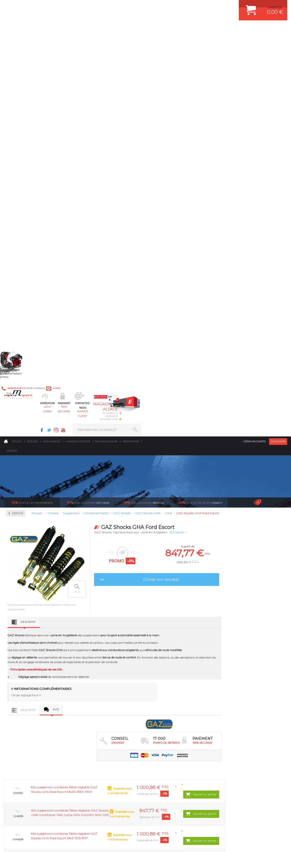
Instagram (201, 6)
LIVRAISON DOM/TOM (237, 709)
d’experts (112, 623)
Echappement (93, 683)
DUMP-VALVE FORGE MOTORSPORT (179, 715)
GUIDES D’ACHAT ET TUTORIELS (244, 722)
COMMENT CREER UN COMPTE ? (245, 677)
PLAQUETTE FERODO (169, 677)
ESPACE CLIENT (233, 671)
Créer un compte (254, 42)
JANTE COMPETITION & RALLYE (176, 722)
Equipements (92, 728)
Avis (114, 336)
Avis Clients (266, 827)
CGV (56, 843)
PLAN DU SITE (69, 843)
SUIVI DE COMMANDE (237, 696)
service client (160, 29)
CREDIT (85, 843)
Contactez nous (29, 794)
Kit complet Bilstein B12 (29, 220)
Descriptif (86, 247)
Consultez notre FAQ (40, 807)
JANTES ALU (163, 696)
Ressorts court (22, 226)
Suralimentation (96, 677)
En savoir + (237, 133)
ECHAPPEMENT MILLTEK (171, 690)
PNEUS (159, 702)
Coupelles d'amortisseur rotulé (28, 190)
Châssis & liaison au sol (101, 696)
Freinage (89, 702)
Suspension (21, 155)
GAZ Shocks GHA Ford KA (143, 563)
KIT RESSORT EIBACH (169, 709)
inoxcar (144, 103)
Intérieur (89, 722)
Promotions (131, 42)
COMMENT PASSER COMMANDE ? (245, 683)
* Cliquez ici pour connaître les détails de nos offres (181, 768)
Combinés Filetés (24, 182)
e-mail (111, 6)
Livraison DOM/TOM (77, 42)
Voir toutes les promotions (262, 103)
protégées (254, 623)
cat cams (87, 103)
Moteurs (89, 671)
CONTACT (18, 843)
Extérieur (90, 715)
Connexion (278, 42)
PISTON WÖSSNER (167, 683)
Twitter (194, 6)
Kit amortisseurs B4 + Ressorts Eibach (26, 201)
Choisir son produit (219, 179)
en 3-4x (41, 623)
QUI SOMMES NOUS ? (19, 715)
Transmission (93, 690)
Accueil (17, 42)
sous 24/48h (90, 29)
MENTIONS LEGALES (39, 843)
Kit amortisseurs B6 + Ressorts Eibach (26, 212)
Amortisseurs (22, 170)
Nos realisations (106, 42)
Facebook (187, 6)
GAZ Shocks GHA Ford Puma (198, 565)
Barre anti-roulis (24, 176)
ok (133, 765)
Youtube (208, 6)
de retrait (183, 623)
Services (32, 42)
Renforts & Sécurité (29, 139)
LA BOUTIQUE (13, 721)
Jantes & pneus (94, 709)
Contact (11, 51)
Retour (75, 113)
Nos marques (51, 42)
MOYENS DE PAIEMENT (238, 690)
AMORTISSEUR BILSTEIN (171, 671)
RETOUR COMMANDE (237, 702)
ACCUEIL (5, 843)
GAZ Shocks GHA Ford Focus (89, 565)
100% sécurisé (125, 29)
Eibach (199, 103)
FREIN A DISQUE (165, 728)
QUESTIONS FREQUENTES (240, 715)
